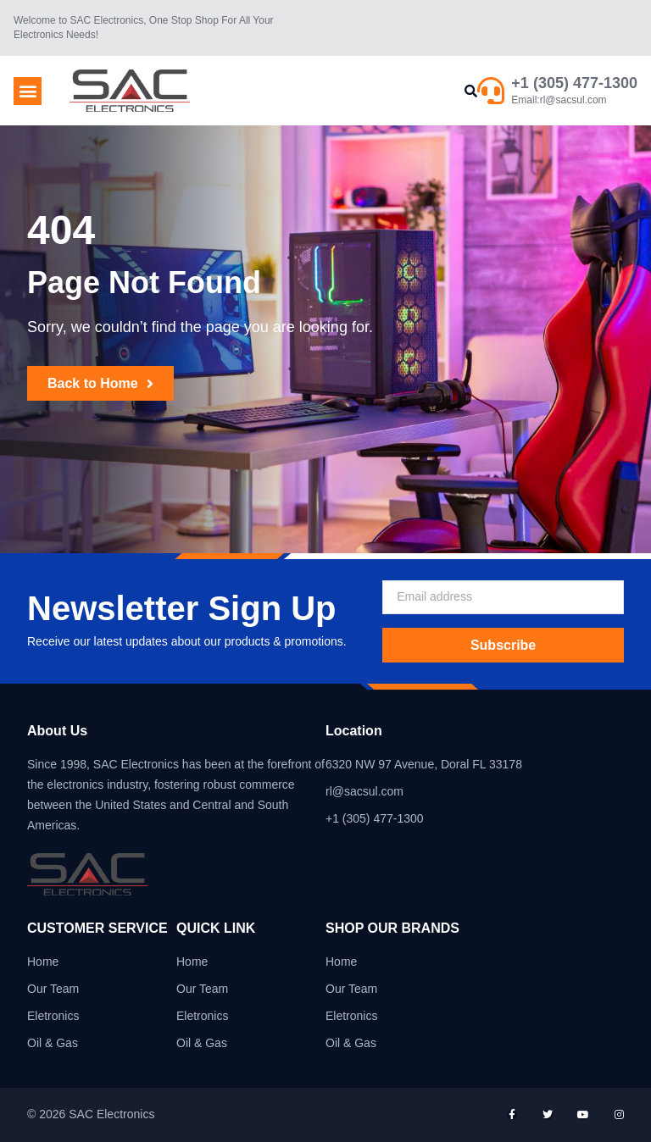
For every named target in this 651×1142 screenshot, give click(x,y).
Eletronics (53, 1016)
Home (42, 961)
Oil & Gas (52, 1043)
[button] (28, 91)
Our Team (53, 988)
